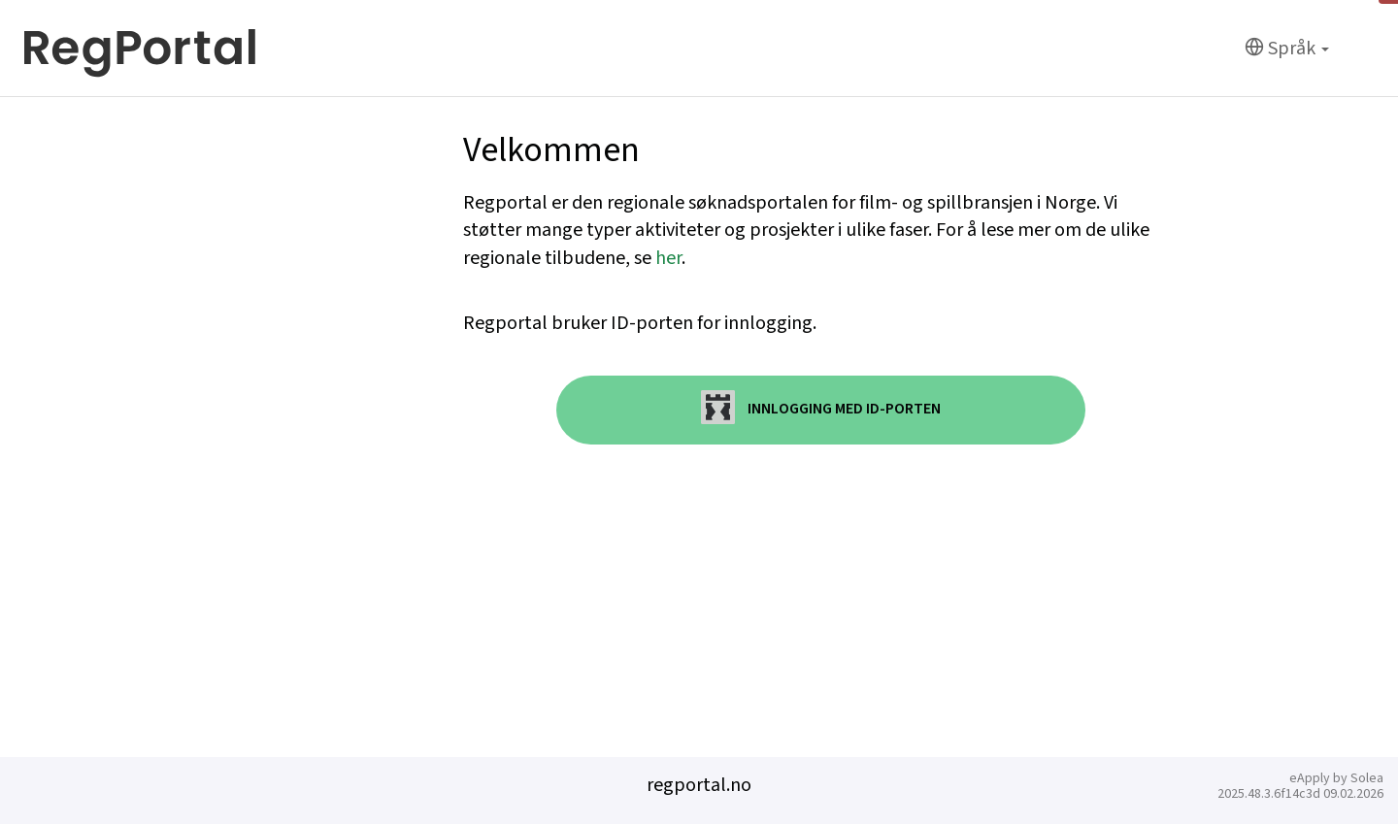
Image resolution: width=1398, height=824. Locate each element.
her (668, 258)
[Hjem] (140, 48)
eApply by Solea (1336, 778)
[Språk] (1287, 49)
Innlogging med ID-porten (821, 407)
